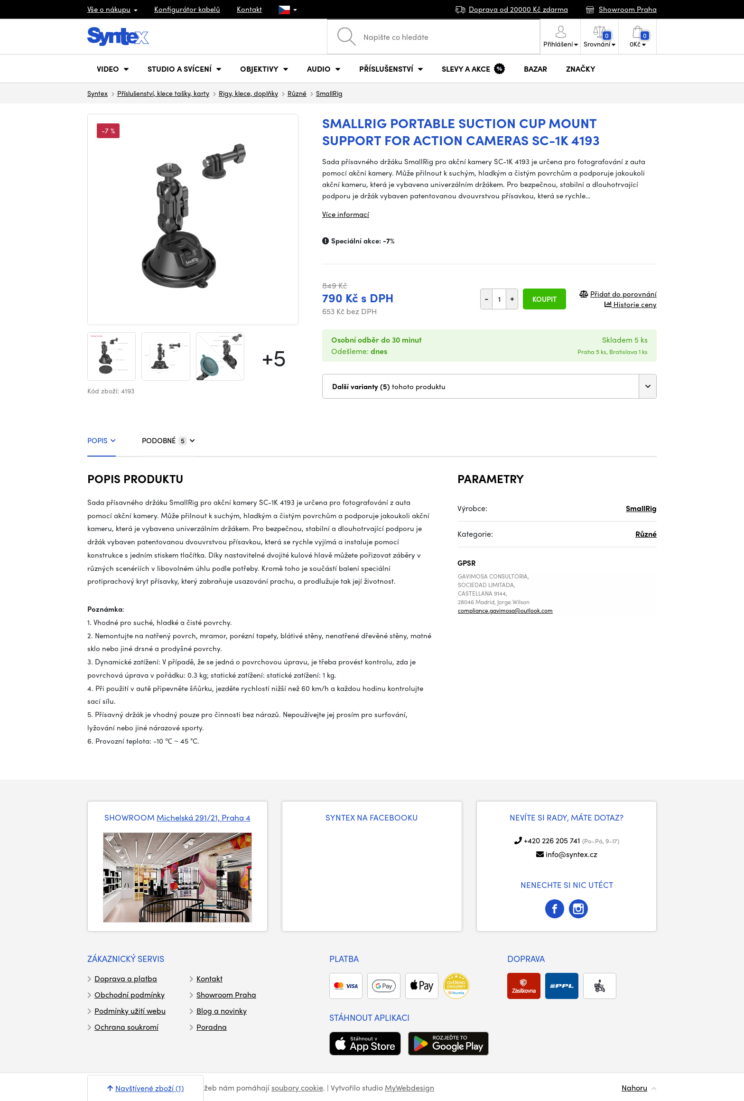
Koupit (544, 299)
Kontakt (249, 9)
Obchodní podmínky (129, 994)
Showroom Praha (226, 994)
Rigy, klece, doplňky (248, 93)
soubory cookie (297, 1087)
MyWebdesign (409, 1087)
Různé (297, 93)
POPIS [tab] (101, 440)
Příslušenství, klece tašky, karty (163, 93)
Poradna (211, 1026)
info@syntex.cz (571, 854)
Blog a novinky (221, 1010)
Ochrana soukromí (126, 1026)
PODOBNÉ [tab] (168, 440)
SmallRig (329, 93)
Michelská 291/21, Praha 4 (204, 817)
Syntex (97, 93)
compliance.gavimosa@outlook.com (505, 610)
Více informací (345, 214)
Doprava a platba (125, 978)
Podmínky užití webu (130, 1010)
